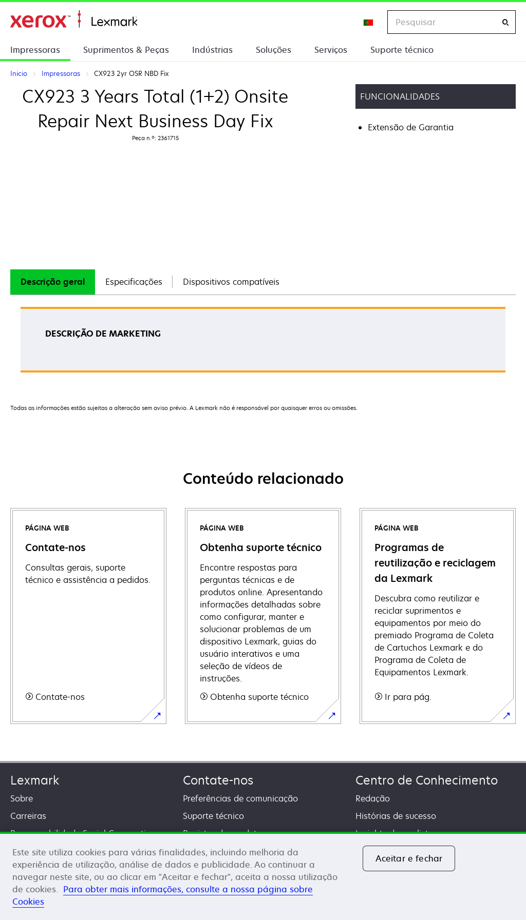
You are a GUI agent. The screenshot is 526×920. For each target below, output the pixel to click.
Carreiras (28, 815)
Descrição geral (53, 281)
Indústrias (212, 49)
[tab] (52, 282)
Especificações (133, 281)
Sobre (21, 798)
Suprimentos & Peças (126, 49)
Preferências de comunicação (240, 798)
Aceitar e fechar (409, 858)
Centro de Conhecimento (426, 780)
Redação (372, 798)
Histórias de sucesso (395, 815)
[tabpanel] (263, 343)
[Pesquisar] (505, 22)
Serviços (330, 49)
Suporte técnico (402, 49)
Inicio (73, 19)
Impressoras (35, 49)
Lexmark (34, 780)
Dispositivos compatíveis (231, 281)
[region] (263, 876)
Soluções (273, 49)
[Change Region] (368, 22)
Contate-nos (218, 780)
